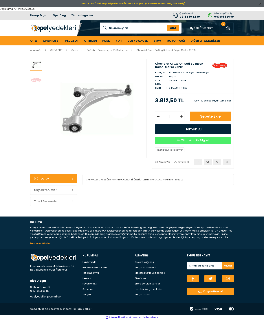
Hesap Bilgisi (38, 15)
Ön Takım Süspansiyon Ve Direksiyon (189, 72)
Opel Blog (59, 15)
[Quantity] (169, 116)
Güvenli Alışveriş (144, 262)
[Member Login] (201, 28)
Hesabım (87, 278)
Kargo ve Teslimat (145, 267)
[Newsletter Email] (210, 265)
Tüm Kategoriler (82, 15)
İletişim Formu (90, 273)
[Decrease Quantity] (158, 116)
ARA (173, 28)
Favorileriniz (89, 283)
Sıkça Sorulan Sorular (147, 283)
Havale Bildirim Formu (95, 267)
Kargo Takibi (142, 294)
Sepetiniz (88, 289)
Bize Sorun (141, 278)
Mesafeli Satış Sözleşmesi (150, 273)
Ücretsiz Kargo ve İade (148, 289)
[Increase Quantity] (181, 116)
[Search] (141, 28)
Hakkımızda (89, 262)
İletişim (86, 294)
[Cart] (228, 28)
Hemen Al (193, 129)
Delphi (172, 76)
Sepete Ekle (210, 116)
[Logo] (53, 28)
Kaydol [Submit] (228, 265)
